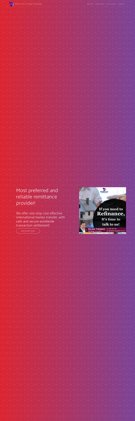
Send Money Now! (28, 231)
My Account (111, 4)
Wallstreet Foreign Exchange (25, 4)
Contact (121, 4)
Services (90, 4)
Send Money (100, 4)
